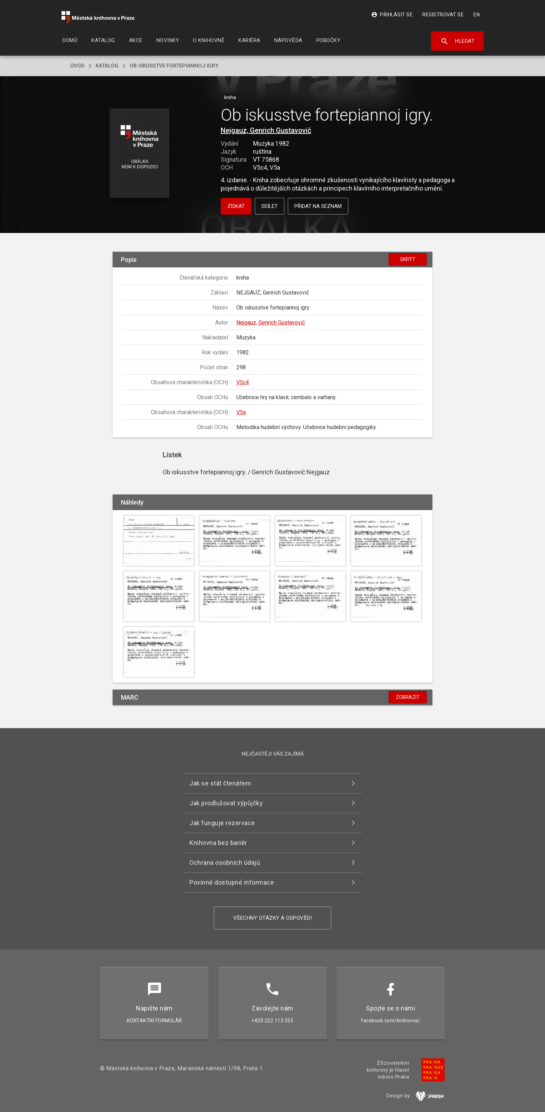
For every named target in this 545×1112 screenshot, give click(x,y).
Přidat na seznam (318, 206)
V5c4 (242, 382)
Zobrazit (408, 697)
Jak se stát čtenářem (220, 783)
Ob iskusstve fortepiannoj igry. (174, 66)
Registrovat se (443, 14)
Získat (236, 206)
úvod (77, 66)
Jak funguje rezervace (222, 823)
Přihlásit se (392, 14)
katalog (107, 66)
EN (476, 14)
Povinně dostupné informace (231, 882)
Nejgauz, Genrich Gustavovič (266, 130)
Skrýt (407, 259)
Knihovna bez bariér (218, 842)
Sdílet (269, 206)
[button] (139, 153)
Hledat (457, 41)
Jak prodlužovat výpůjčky (226, 803)
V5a (241, 412)
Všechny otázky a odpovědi (272, 918)
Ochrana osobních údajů (224, 862)
